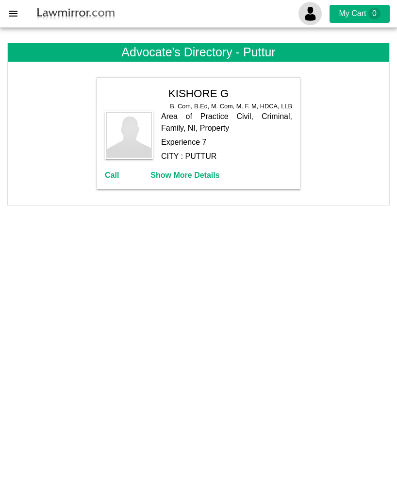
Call (112, 175)
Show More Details (184, 175)
